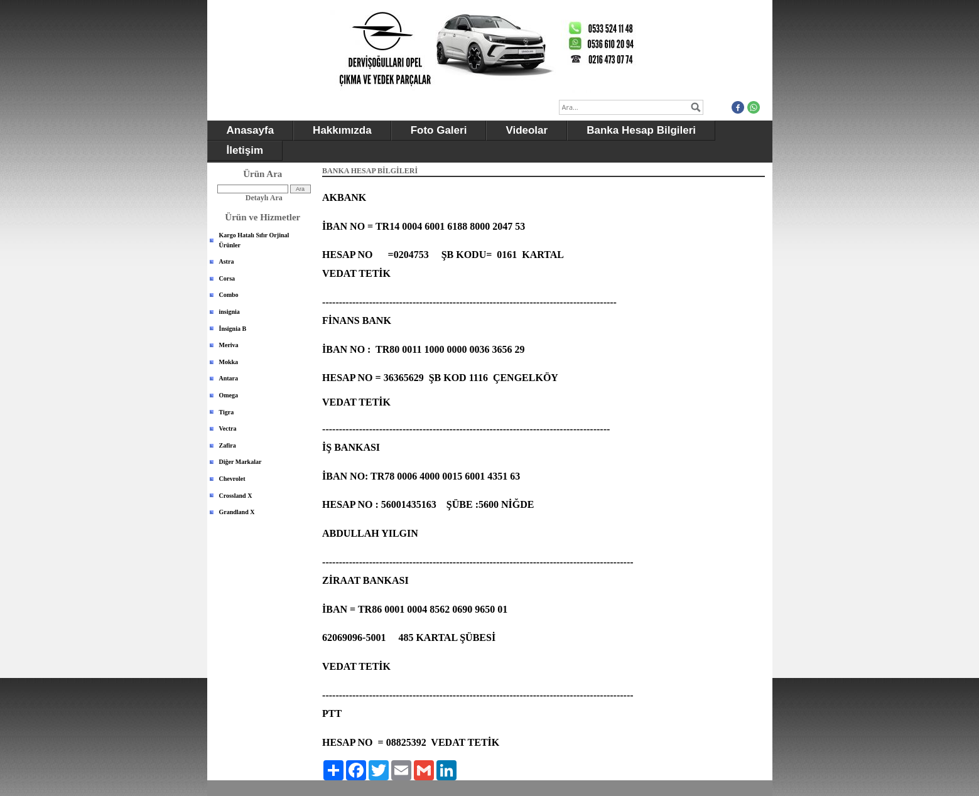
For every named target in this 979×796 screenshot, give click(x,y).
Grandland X (237, 511)
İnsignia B (233, 328)
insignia (229, 311)
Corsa (227, 278)
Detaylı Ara (264, 197)
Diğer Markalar (240, 461)
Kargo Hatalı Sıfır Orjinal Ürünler (254, 240)
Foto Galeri (439, 130)
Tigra (226, 412)
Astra (226, 261)
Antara (229, 378)
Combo (229, 294)
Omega (229, 395)
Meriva (229, 345)
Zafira (227, 445)
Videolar (527, 130)
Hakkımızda (342, 130)
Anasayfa (250, 130)
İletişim (245, 150)
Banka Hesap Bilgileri (641, 130)
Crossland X (235, 495)
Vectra (228, 428)
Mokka (229, 361)
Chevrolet (232, 478)
